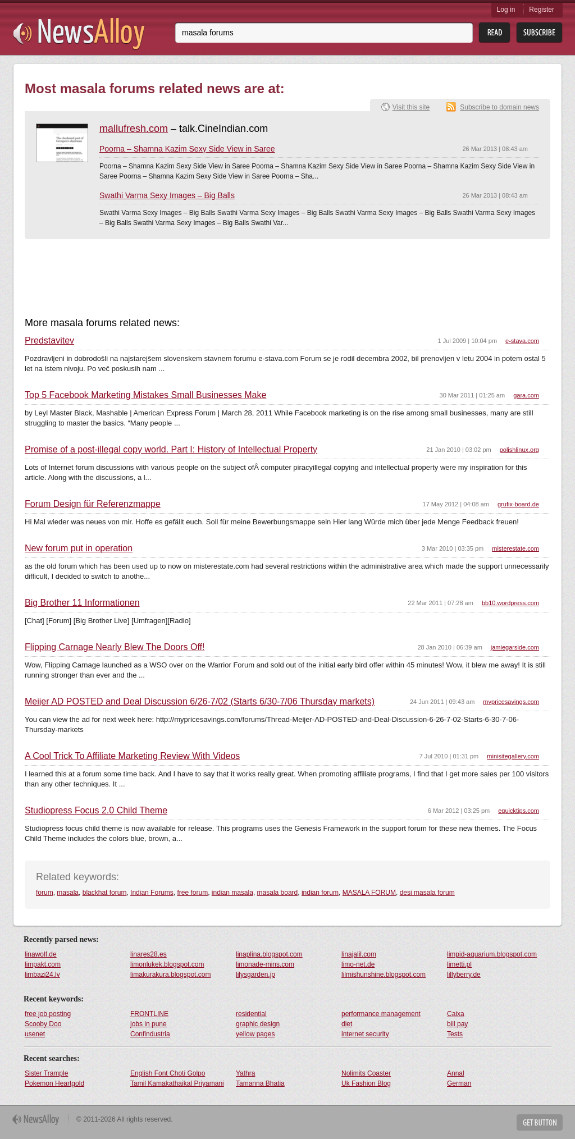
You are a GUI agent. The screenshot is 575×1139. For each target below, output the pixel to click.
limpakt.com (43, 964)
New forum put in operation (79, 548)
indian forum (320, 892)
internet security (365, 1034)
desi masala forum (427, 892)
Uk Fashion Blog (366, 1083)
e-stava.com (522, 340)
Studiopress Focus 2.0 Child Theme (96, 810)
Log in (506, 9)
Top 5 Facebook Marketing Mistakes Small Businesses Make (145, 395)
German (459, 1083)
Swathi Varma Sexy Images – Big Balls (167, 195)
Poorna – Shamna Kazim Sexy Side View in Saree (187, 148)
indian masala (232, 892)
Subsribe (539, 32)
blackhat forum (105, 892)
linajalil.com (358, 954)
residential (251, 1014)
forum (44, 892)
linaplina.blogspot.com (269, 954)
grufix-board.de (518, 504)
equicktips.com (518, 810)
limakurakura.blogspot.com (170, 974)
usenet (35, 1034)
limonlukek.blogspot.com (167, 964)
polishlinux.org (519, 449)
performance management (381, 1014)
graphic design (258, 1024)
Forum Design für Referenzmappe (93, 504)
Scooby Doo (43, 1024)
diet (346, 1024)
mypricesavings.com (511, 701)
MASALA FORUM (369, 892)
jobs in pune (148, 1024)
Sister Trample (46, 1073)
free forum (192, 892)
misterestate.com (515, 548)
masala (68, 892)
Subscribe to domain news (499, 107)
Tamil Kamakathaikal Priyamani (177, 1083)
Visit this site (411, 107)
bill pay (457, 1024)
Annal (455, 1073)
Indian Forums (152, 892)
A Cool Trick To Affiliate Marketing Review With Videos (132, 756)
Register (541, 9)
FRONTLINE (149, 1014)
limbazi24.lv (42, 974)
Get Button (540, 1122)
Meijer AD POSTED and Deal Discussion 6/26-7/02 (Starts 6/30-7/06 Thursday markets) (200, 701)
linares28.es (148, 954)
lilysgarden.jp (255, 974)
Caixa (455, 1014)
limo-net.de (358, 964)
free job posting (48, 1014)
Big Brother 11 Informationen (82, 602)
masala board (277, 892)
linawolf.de (41, 954)
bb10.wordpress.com (510, 603)
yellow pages (255, 1034)
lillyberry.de (464, 974)
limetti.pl (459, 964)
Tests (455, 1034)
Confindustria (150, 1034)
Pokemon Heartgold (54, 1083)
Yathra (245, 1073)
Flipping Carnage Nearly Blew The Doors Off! (114, 647)
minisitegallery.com (513, 756)
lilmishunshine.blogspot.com (383, 974)
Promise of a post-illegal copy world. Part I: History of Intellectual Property (171, 449)
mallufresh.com (133, 128)
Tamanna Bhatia (260, 1083)
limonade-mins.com (265, 964)
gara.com (526, 395)
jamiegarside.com (515, 647)
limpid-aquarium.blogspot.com (492, 954)
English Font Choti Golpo (167, 1073)
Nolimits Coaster (366, 1073)
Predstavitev (49, 340)
